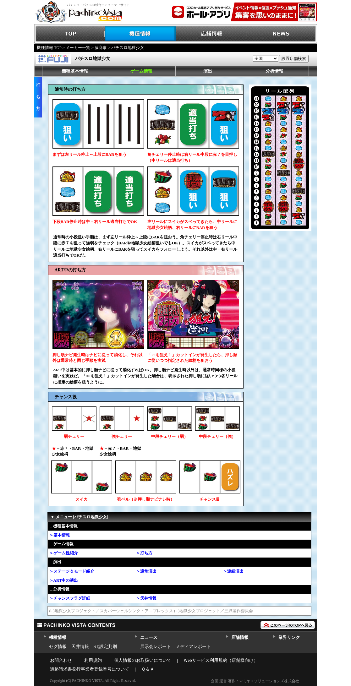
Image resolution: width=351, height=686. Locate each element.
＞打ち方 (144, 553)
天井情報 (80, 646)
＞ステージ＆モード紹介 (71, 571)
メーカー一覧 (78, 47)
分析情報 (274, 71)
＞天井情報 (146, 598)
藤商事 (101, 47)
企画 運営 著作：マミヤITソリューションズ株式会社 (255, 681)
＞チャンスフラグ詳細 (69, 598)
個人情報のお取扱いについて (142, 660)
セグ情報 (58, 646)
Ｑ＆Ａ (147, 669)
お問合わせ (61, 660)
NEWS (281, 34)
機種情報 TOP (49, 47)
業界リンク (289, 637)
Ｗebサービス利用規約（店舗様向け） (221, 660)
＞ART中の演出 (63, 580)
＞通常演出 (146, 571)
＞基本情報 (59, 535)
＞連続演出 (233, 571)
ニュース (148, 637)
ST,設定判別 (105, 646)
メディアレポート (193, 646)
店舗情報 (211, 34)
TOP (69, 34)
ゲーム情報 (141, 71)
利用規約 (93, 660)
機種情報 (140, 34)
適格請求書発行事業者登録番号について (89, 669)
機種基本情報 (75, 71)
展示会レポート (155, 646)
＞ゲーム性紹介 (63, 553)
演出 (207, 71)
